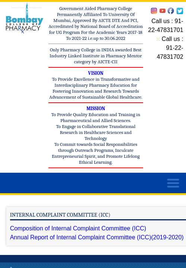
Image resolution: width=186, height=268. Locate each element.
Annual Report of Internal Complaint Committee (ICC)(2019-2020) (97, 237)
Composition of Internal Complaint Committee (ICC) (78, 228)
